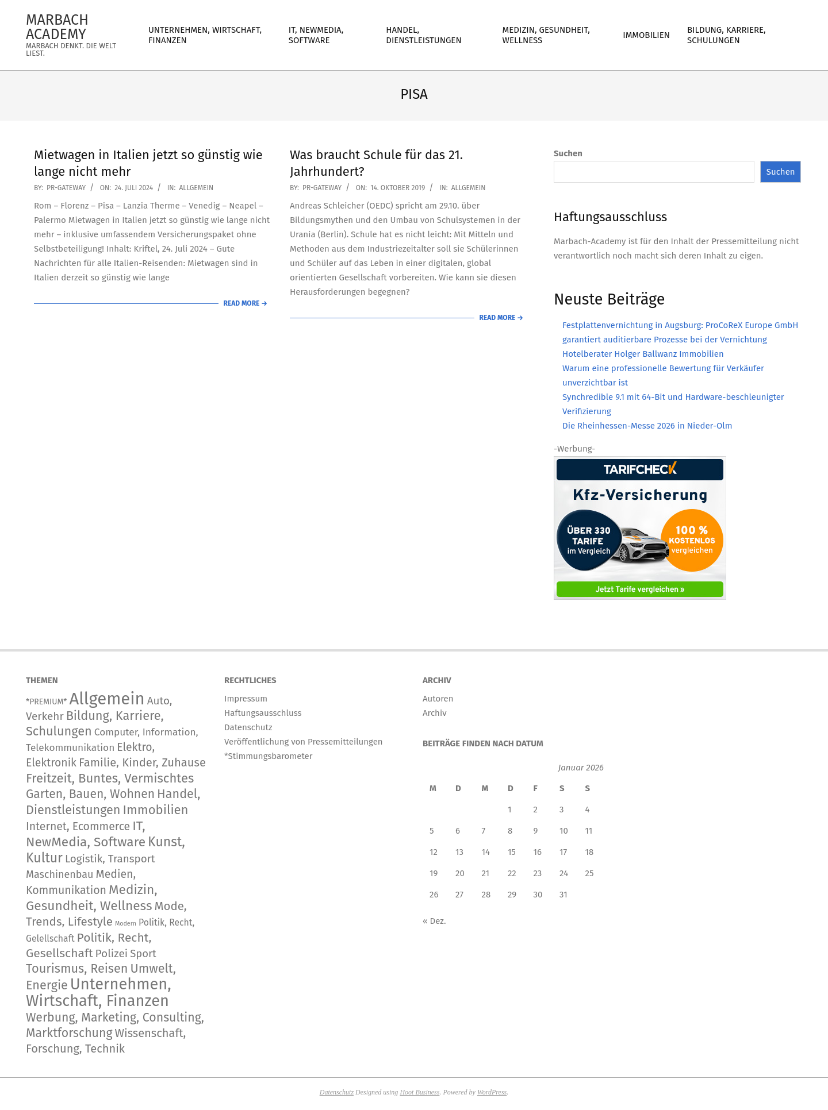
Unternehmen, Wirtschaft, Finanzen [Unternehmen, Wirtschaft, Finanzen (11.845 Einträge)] (98, 992)
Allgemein (196, 188)
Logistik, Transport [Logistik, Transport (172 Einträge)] (110, 858)
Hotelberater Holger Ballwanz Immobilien (643, 354)
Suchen (568, 153)
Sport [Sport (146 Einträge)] (143, 953)
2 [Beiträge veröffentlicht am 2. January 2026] (536, 809)
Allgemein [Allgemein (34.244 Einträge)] (106, 699)
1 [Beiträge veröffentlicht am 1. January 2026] (510, 809)
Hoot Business (419, 1092)
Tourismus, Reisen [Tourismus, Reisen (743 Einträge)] (77, 968)
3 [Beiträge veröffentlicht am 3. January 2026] (561, 809)
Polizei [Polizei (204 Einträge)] (111, 953)
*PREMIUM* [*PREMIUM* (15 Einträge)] (46, 702)
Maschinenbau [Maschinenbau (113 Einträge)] (60, 874)
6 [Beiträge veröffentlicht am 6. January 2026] (457, 831)
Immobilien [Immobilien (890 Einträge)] (155, 810)
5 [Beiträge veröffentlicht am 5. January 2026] (432, 831)
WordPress (492, 1092)
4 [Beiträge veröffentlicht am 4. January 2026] (587, 809)
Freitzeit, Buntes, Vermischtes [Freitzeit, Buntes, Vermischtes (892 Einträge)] (110, 778)
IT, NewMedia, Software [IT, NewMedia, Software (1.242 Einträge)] (85, 834)
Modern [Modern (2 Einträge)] (125, 923)
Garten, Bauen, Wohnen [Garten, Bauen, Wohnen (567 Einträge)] (90, 794)
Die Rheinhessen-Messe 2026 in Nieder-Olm (647, 426)
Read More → (245, 303)
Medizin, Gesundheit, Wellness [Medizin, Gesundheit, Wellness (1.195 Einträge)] (92, 898)
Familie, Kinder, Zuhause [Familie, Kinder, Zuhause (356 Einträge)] (142, 762)
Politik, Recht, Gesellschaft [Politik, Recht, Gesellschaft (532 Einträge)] (88, 945)
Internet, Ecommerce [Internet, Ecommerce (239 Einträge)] (78, 826)
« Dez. (434, 921)
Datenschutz (337, 1092)
